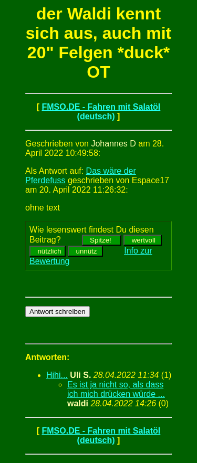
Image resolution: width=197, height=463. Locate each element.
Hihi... (57, 375)
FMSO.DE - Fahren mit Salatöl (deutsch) (101, 111)
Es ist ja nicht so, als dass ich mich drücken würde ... (116, 389)
